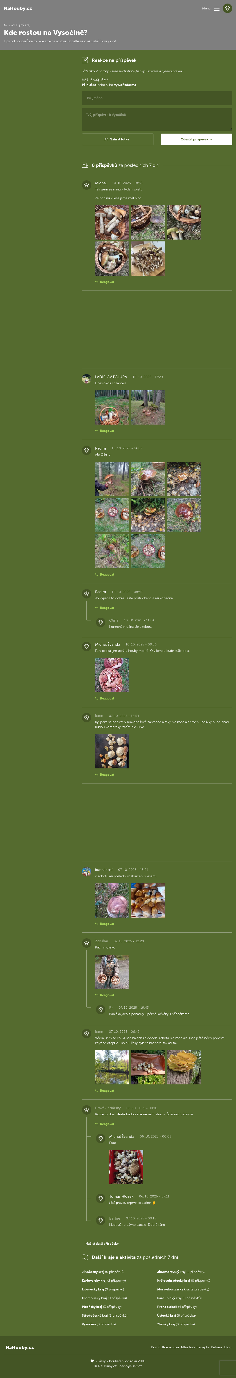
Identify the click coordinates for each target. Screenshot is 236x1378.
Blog (227, 1347)
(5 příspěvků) (105, 1316)
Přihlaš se (89, 85)
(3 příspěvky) (102, 1307)
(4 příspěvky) (177, 1307)
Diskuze (216, 1347)
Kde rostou (170, 1347)
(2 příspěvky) (181, 1272)
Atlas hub (188, 1347)
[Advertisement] (39, 126)
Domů (155, 1347)
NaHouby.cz (18, 8)
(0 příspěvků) (103, 1272)
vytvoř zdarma (125, 85)
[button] (217, 8)
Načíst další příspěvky (102, 1244)
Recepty (202, 1347)
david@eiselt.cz (131, 1366)
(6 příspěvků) (176, 1316)
